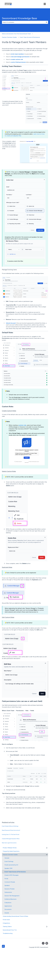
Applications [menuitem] (8, 906)
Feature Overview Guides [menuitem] (10, 854)
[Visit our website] (43, 943)
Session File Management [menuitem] (12, 895)
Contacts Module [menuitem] (10, 882)
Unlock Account (11, 323)
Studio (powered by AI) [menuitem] (11, 865)
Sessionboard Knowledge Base (19, 18)
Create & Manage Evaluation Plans (11, 838)
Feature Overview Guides (9, 37)
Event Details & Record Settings (10, 826)
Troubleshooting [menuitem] (7, 933)
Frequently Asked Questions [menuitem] (11, 851)
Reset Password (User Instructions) (11, 830)
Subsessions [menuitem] (8, 892)
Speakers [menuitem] (7, 885)
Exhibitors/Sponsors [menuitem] (10, 899)
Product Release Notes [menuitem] (10, 848)
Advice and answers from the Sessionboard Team (16, 33)
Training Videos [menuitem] (7, 926)
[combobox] (23, 22)
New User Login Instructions (9, 842)
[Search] (46, 22)
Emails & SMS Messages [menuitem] (12, 875)
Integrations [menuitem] (6, 923)
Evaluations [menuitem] (8, 902)
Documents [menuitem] (8, 909)
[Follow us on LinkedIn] (46, 943)
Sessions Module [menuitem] (9, 889)
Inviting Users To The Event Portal (10, 834)
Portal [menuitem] (6, 878)
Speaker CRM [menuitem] (8, 868)
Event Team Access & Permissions (30, 37)
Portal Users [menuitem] (6, 919)
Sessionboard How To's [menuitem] (10, 930)
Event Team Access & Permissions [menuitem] (15, 871)
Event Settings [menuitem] (9, 861)
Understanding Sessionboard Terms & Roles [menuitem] (15, 916)
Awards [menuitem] (7, 913)
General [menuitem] (7, 858)
